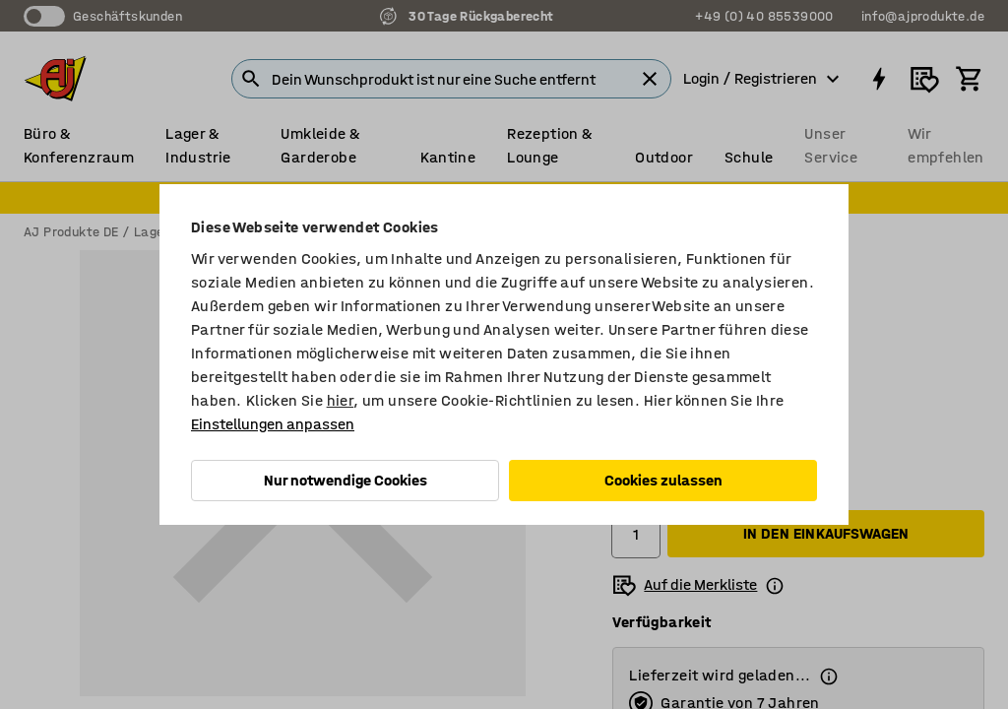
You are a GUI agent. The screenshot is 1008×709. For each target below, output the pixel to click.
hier (340, 400)
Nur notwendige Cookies (345, 480)
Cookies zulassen (663, 480)
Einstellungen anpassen (272, 424)
